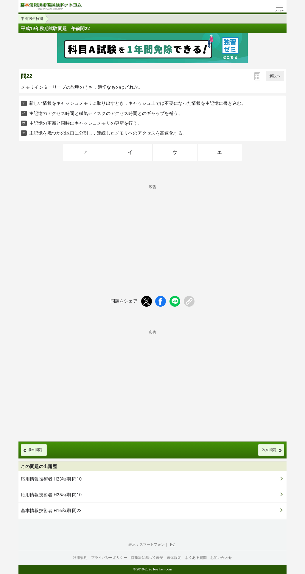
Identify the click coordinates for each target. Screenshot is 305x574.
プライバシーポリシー (109, 558)
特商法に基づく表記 (147, 558)
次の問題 (269, 450)
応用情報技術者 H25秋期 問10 (51, 494)
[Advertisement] (152, 230)
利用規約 (80, 558)
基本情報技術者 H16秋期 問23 (51, 510)
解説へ (275, 76)
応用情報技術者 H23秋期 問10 (51, 479)
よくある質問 (196, 558)
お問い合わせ (221, 558)
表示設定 (174, 558)
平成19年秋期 (32, 19)
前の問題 (35, 450)
